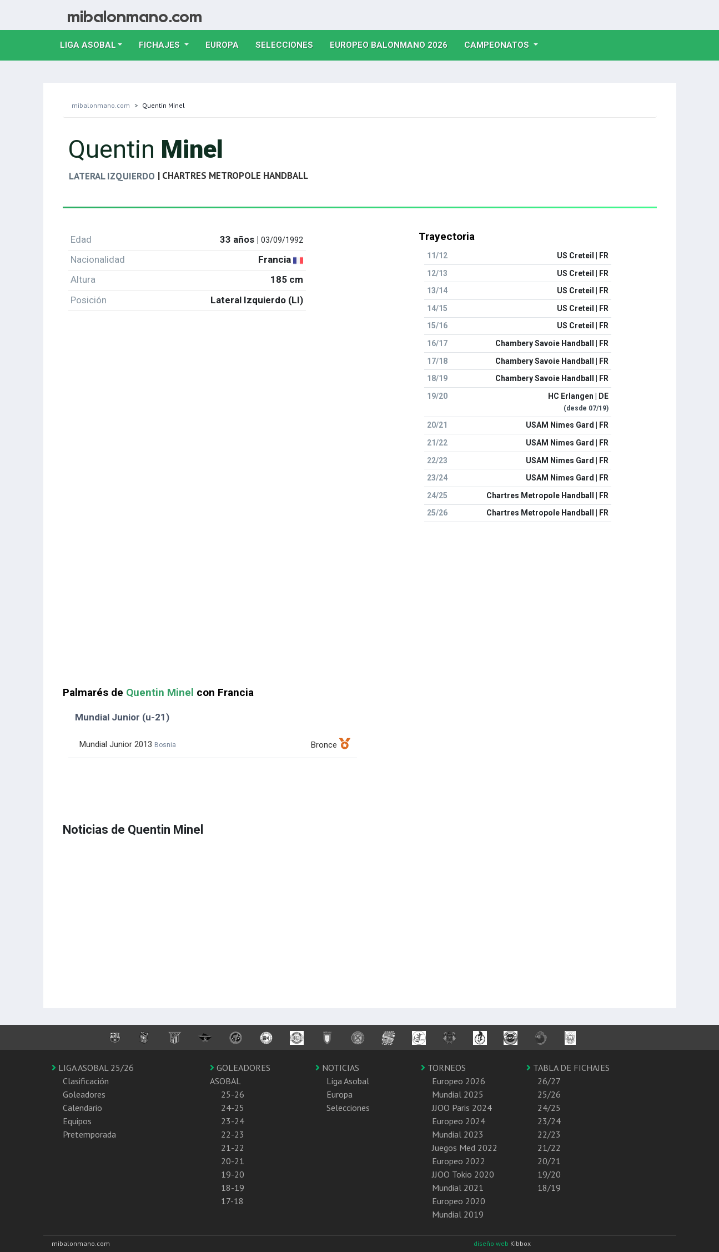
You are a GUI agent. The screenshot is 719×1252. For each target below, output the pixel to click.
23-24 (232, 1120)
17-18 (232, 1200)
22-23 (232, 1134)
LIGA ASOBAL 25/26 (93, 1067)
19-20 (232, 1174)
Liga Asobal (347, 1080)
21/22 (549, 1147)
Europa (226, 44)
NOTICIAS (337, 1067)
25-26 (232, 1094)
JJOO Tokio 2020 (463, 1174)
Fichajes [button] (160, 45)
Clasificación (86, 1080)
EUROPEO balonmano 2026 (393, 44)
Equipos (77, 1120)
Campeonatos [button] (497, 45)
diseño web (492, 1243)
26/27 (549, 1080)
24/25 (549, 1107)
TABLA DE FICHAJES (568, 1067)
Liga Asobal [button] (88, 45)
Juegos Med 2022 (464, 1147)
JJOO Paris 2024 (462, 1107)
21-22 (232, 1147)
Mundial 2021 (458, 1187)
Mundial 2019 (458, 1214)
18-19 (232, 1187)
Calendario (82, 1107)
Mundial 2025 (458, 1094)
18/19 (549, 1187)
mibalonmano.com (101, 105)
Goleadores (84, 1094)
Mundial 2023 (458, 1134)
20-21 (232, 1160)
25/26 (549, 1094)
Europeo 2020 (458, 1200)
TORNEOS (443, 1067)
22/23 (549, 1134)
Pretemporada (89, 1134)
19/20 (549, 1174)
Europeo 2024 (458, 1120)
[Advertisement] (360, 609)
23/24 (549, 1120)
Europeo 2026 (458, 1080)
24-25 (232, 1107)
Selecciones (288, 44)
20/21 (549, 1160)
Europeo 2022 (458, 1160)
